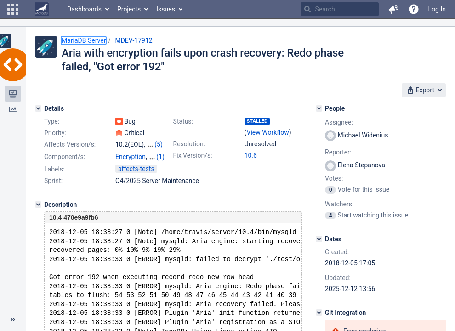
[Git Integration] (319, 312)
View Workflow (268, 132)
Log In (437, 9)
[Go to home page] (41, 9)
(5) (158, 144)
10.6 (251, 155)
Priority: (55, 133)
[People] (319, 108)
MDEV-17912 (133, 40)
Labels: (54, 169)
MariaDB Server (84, 40)
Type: (51, 121)
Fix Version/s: (192, 155)
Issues (165, 9)
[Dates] (319, 239)
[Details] (38, 108)
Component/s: (64, 156)
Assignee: (339, 122)
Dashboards (84, 9)
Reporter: (338, 152)
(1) (160, 156)
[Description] (38, 204)
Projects (129, 9)
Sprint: (53, 180)
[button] (13, 9)
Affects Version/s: (70, 144)
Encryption (130, 156)
